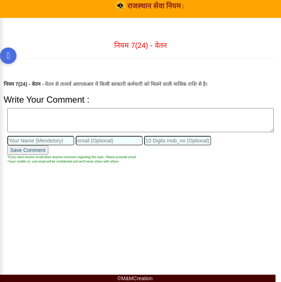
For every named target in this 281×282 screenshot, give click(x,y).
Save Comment (27, 150)
